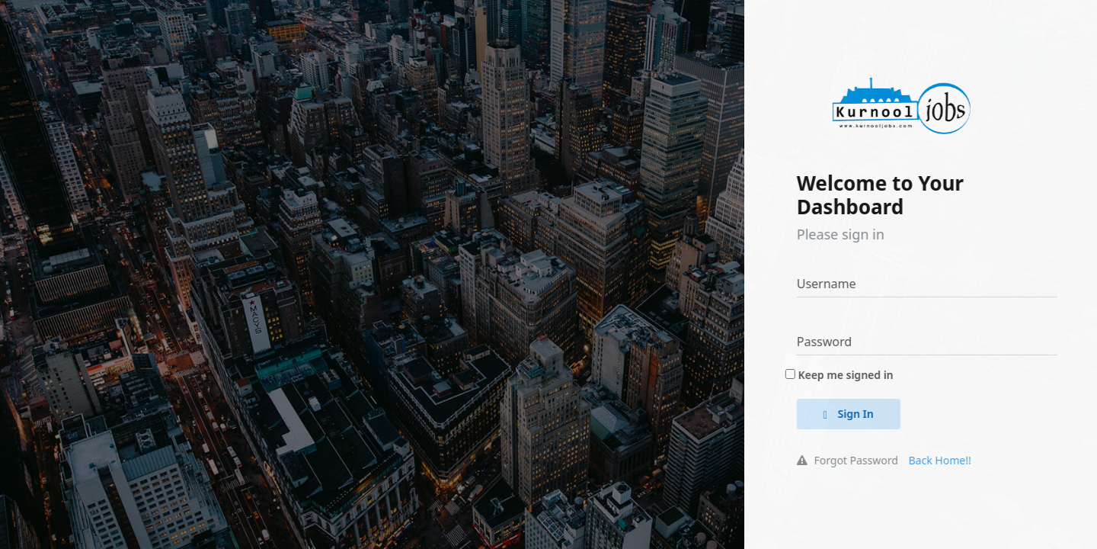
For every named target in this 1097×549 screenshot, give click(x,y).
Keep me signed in (855, 375)
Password (834, 341)
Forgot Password (857, 460)
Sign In (858, 413)
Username (836, 283)
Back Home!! (949, 460)
